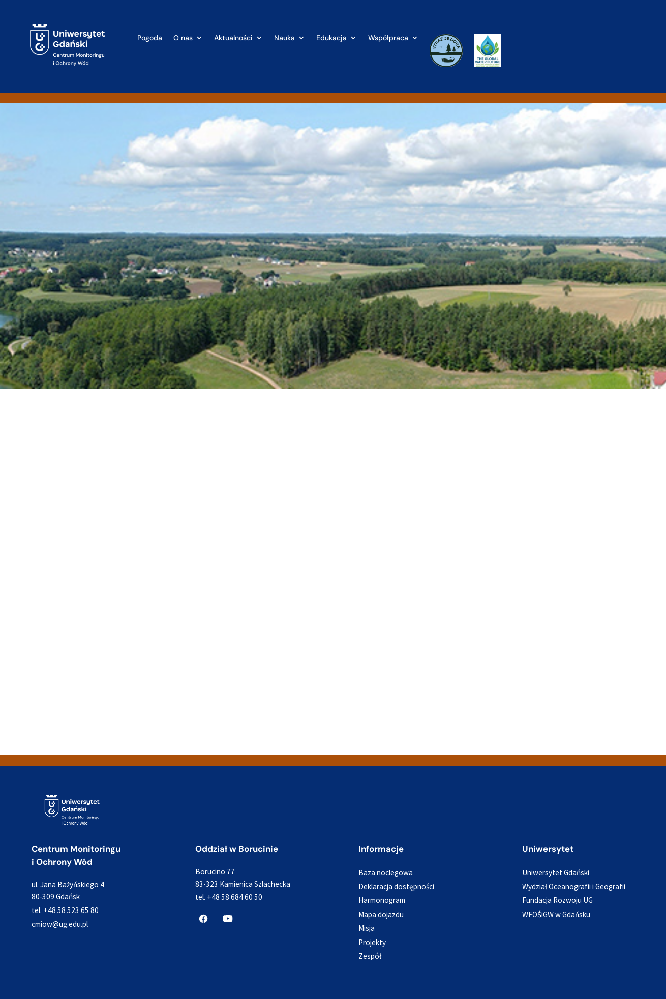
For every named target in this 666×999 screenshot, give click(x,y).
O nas (183, 38)
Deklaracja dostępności (396, 886)
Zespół (369, 956)
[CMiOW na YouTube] (228, 918)
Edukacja (331, 38)
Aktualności (233, 38)
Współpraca (388, 38)
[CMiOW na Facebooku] (203, 918)
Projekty (372, 942)
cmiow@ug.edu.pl (60, 924)
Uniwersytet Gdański (555, 872)
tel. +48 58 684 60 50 (228, 897)
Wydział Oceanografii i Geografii (573, 886)
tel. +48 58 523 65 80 (65, 910)
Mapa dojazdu (381, 914)
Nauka (284, 38)
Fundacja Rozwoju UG (557, 900)
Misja (366, 928)
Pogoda (149, 38)
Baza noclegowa (385, 872)
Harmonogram (381, 900)
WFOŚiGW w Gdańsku (556, 914)
